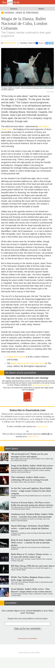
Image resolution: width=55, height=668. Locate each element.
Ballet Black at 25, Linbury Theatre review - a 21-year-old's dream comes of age (31, 555)
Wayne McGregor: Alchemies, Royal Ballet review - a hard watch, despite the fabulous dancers (30, 528)
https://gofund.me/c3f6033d (40, 385)
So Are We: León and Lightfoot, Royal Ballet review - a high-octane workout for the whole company (31, 491)
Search (41, 9)
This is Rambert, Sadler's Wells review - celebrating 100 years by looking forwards (29, 478)
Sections (13, 9)
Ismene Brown (10, 43)
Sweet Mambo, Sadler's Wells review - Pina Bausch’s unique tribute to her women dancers (31, 590)
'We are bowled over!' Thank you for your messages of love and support (29, 455)
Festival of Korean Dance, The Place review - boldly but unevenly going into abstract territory (32, 503)
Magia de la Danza (16, 356)
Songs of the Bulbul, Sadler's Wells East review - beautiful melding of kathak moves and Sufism (32, 466)
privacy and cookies (32, 652)
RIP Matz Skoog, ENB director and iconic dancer (33, 566)
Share (40, 43)
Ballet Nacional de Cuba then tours (28, 363)
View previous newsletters (27, 638)
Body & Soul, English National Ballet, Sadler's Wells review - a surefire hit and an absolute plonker (31, 542)
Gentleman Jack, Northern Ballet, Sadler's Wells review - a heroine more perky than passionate (32, 515)
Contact (21, 652)
